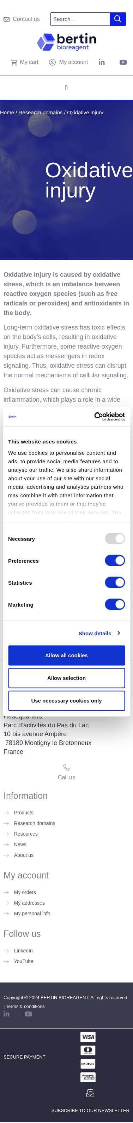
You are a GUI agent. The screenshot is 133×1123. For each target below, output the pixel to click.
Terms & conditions (25, 1006)
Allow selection (66, 678)
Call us (66, 777)
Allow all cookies (66, 655)
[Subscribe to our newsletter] (90, 1093)
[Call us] (66, 767)
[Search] (118, 19)
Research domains (41, 112)
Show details (95, 633)
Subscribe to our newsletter (90, 1110)
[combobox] (80, 19)
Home (7, 112)
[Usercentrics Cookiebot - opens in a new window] (95, 416)
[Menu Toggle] (66, 87)
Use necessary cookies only (66, 701)
